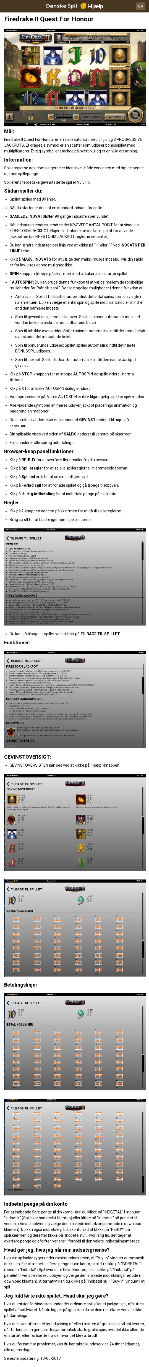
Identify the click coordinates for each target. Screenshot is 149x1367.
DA (140, 6)
